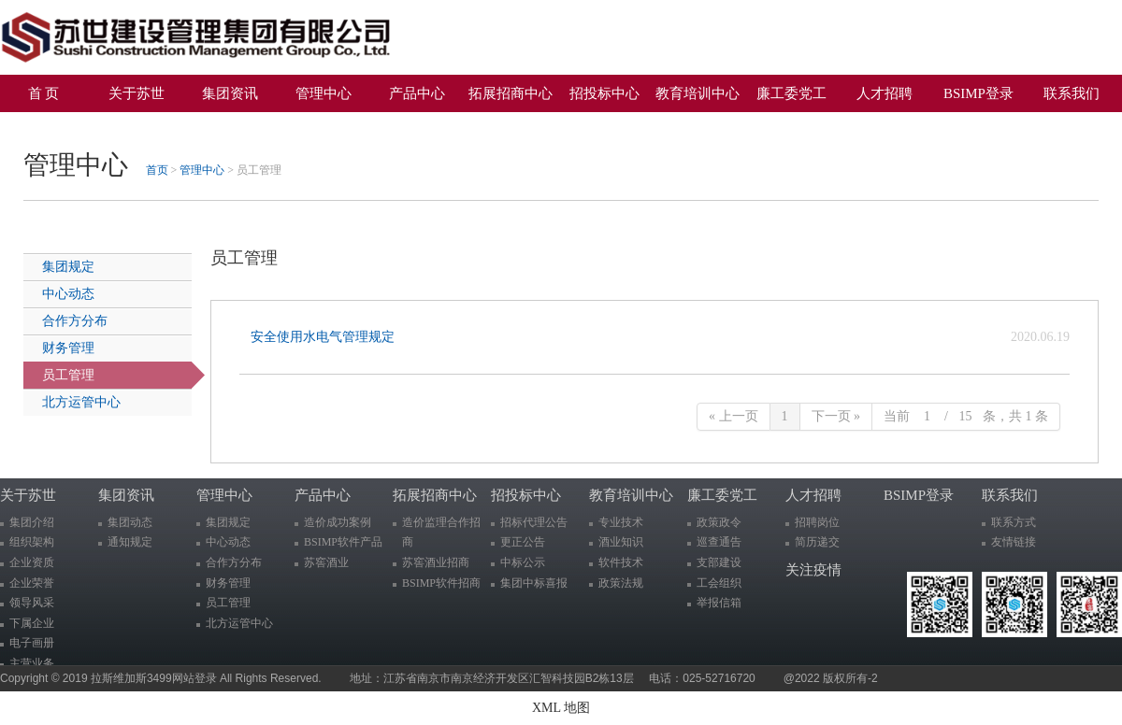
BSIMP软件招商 (441, 583)
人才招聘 (884, 93)
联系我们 (1071, 93)
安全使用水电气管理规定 (326, 337)
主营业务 (31, 663)
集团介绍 (31, 522)
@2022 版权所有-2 (831, 678)
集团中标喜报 (534, 583)
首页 (157, 170)
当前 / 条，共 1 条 (966, 416)
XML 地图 (561, 708)
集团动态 (130, 522)
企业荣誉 (31, 583)
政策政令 (719, 522)
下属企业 (31, 623)
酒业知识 (620, 541)
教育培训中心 (697, 93)
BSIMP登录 (978, 93)
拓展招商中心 (510, 93)
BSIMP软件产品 (343, 541)
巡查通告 (719, 541)
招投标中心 (604, 93)
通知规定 (130, 541)
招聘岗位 (817, 522)
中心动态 (68, 294)
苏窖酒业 (326, 562)
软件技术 (620, 562)
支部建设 (719, 562)
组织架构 (31, 541)
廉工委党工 (791, 93)
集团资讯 (230, 93)
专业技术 (620, 522)
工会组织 (719, 583)
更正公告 (522, 541)
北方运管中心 (81, 402)
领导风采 (31, 602)
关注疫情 (50, 126)
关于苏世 (136, 93)
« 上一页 (733, 416)
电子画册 (31, 642)
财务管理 (68, 348)
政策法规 (620, 583)
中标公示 (522, 562)
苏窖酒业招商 (435, 562)
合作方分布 (75, 321)
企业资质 (31, 562)
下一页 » (836, 416)
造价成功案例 (337, 522)
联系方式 (1013, 522)
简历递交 (817, 541)
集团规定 (68, 267)
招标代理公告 (534, 522)
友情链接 (1013, 541)
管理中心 (323, 93)
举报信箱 (719, 602)
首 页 (44, 93)
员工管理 (68, 375)
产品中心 (417, 93)
